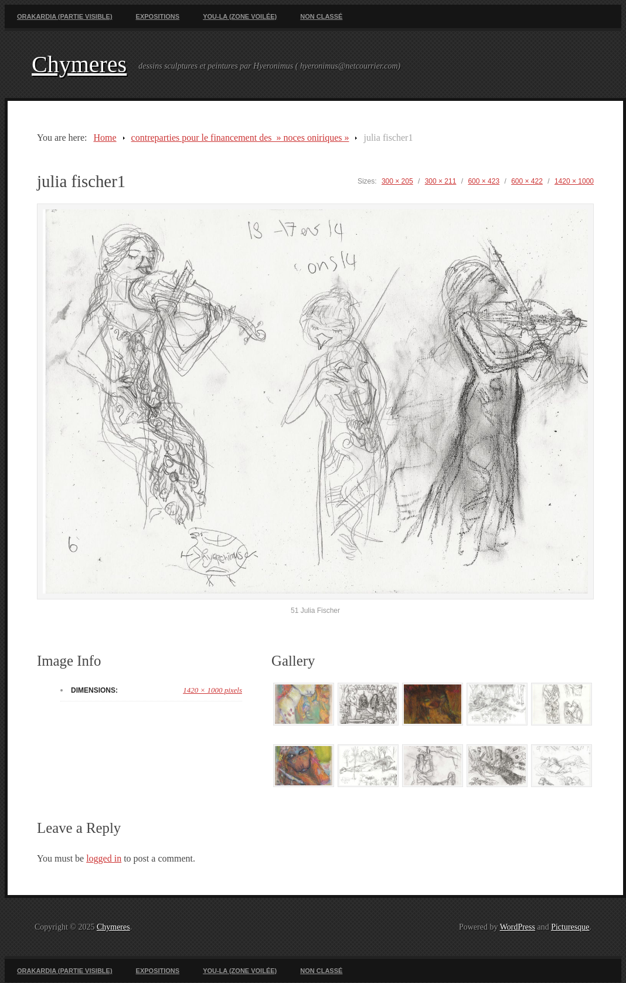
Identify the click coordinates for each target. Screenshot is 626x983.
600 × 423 (483, 181)
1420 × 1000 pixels (212, 690)
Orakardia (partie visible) (65, 16)
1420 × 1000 (574, 181)
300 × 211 (441, 181)
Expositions (158, 16)
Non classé (321, 16)
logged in (103, 858)
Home (104, 138)
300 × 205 (397, 181)
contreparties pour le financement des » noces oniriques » (240, 138)
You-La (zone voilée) (240, 16)
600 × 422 (527, 181)
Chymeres (79, 64)
